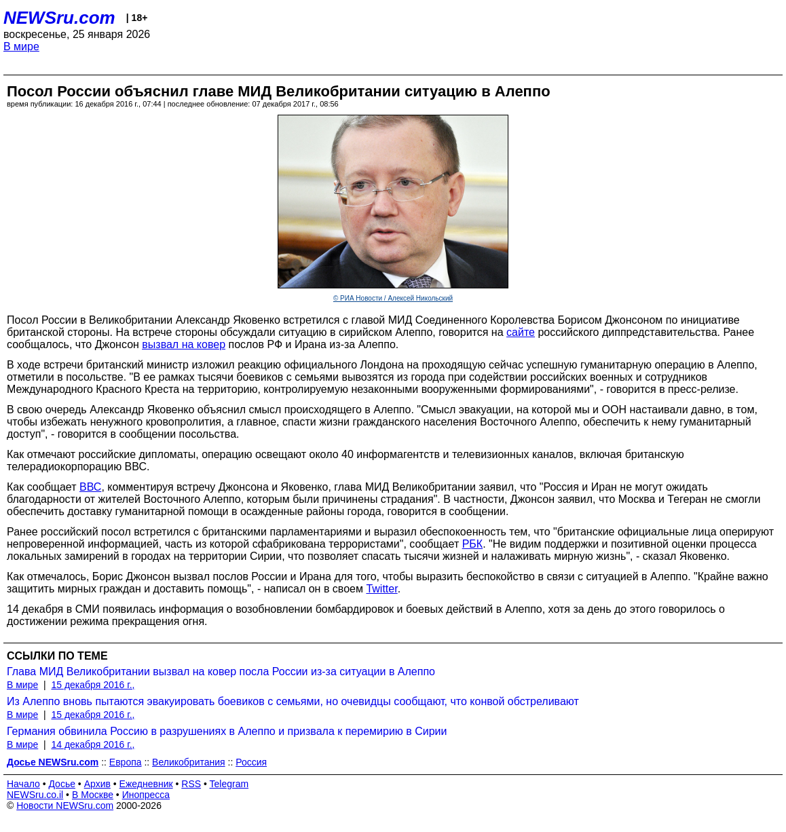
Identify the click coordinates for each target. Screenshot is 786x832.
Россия (251, 762)
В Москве (92, 794)
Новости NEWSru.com (64, 805)
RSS (191, 783)
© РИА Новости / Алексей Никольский (393, 298)
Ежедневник (146, 783)
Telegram (229, 783)
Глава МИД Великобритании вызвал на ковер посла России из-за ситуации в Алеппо (221, 671)
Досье (61, 783)
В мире (21, 46)
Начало (23, 783)
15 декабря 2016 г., (92, 684)
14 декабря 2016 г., (92, 744)
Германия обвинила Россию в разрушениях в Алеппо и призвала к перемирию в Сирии (227, 731)
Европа (125, 762)
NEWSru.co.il (35, 794)
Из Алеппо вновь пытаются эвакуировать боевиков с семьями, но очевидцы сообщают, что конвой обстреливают (293, 701)
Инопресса (146, 794)
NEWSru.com (59, 17)
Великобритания (188, 762)
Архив (97, 783)
